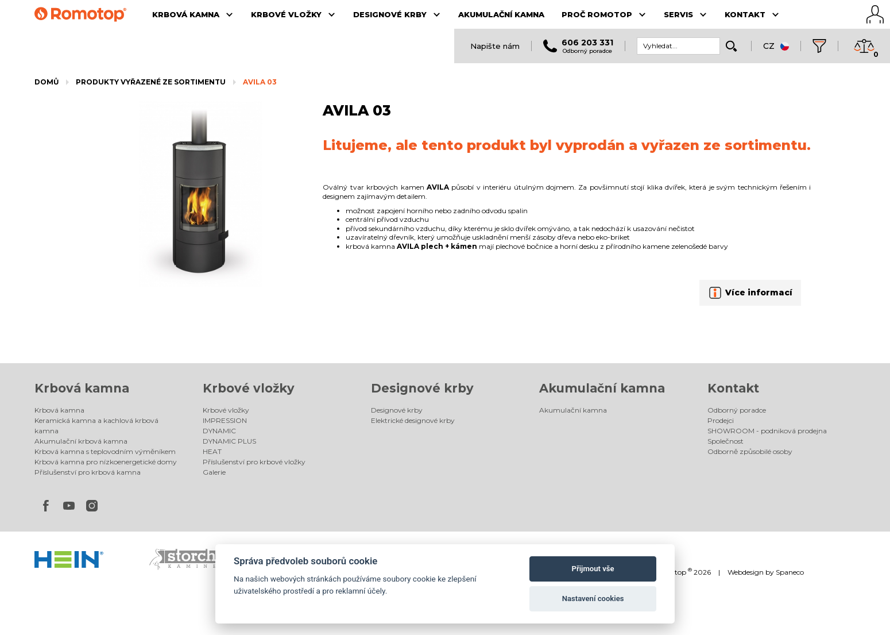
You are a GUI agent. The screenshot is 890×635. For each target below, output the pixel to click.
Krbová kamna (81, 388)
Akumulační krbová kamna (80, 441)
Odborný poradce (736, 410)
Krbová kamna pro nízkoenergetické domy (105, 461)
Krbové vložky (249, 388)
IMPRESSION (225, 420)
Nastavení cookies (593, 598)
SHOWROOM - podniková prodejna (767, 430)
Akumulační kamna (602, 388)
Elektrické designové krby (413, 420)
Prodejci (720, 420)
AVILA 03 (260, 82)
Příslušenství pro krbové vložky (254, 461)
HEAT (212, 451)
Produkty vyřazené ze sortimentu (151, 82)
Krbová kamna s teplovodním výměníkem (105, 451)
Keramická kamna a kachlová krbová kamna (96, 425)
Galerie (214, 472)
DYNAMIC (219, 430)
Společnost (725, 441)
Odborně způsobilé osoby (749, 451)
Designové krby (422, 388)
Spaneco (790, 572)
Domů (46, 82)
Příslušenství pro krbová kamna (87, 472)
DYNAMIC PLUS (229, 441)
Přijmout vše (593, 568)
